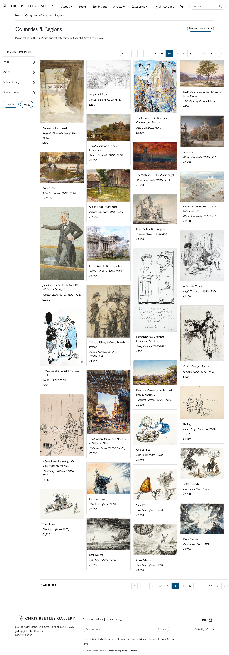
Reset (27, 104)
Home (18, 15)
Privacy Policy (146, 639)
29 (161, 53)
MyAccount (164, 6)
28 (154, 53)
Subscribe (162, 629)
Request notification (200, 28)
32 (183, 53)
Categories (31, 15)
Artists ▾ (119, 6)
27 (147, 53)
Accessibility (114, 650)
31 (176, 53)
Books (82, 6)
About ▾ (66, 6)
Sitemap (133, 650)
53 (212, 53)
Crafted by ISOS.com (204, 629)
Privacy (124, 650)
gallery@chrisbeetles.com (29, 631)
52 (204, 53)
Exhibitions (100, 6)
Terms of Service (166, 639)
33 (191, 53)
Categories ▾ (139, 6)
